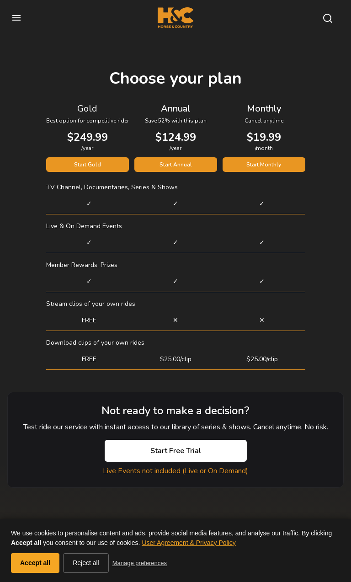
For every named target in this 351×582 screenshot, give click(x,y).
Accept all (35, 562)
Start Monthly (263, 164)
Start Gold (87, 164)
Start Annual (176, 164)
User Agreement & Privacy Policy (188, 542)
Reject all (86, 562)
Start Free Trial (175, 451)
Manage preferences (139, 563)
